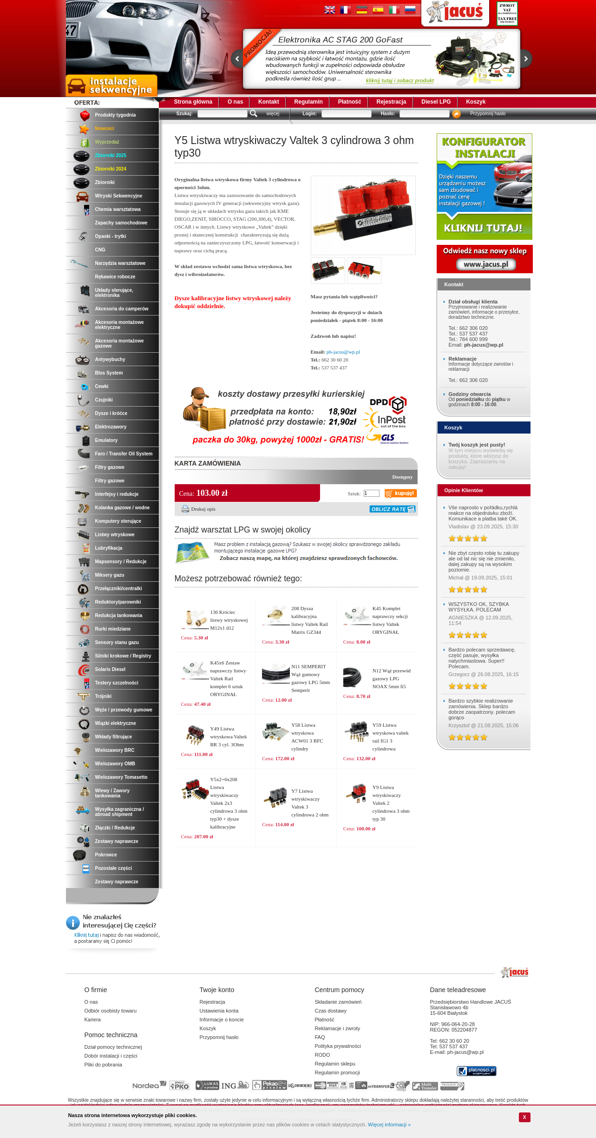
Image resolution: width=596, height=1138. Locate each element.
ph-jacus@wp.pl (343, 352)
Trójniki (103, 696)
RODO (322, 1055)
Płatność (349, 102)
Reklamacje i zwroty (337, 1028)
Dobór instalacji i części (111, 1056)
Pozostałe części (113, 868)
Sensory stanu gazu (117, 642)
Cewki (102, 386)
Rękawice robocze (115, 276)
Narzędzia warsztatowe (120, 263)
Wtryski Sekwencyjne (119, 195)
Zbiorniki (105, 182)
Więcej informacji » (389, 1124)
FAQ (320, 1037)
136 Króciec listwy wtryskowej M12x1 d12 (229, 620)
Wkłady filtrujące (113, 736)
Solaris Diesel (110, 669)
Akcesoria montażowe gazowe (119, 343)
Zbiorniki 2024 (110, 168)
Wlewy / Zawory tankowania (112, 793)
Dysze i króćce (111, 413)
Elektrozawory (111, 426)
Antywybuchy (110, 359)
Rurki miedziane (113, 628)
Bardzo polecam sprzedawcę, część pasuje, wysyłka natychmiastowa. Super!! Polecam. (482, 658)
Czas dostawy (331, 1010)
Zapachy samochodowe (121, 222)
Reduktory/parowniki (118, 602)
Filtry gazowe (109, 467)
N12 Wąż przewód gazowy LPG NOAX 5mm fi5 (392, 678)
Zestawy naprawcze (116, 841)
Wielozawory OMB (115, 763)
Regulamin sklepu (335, 1063)
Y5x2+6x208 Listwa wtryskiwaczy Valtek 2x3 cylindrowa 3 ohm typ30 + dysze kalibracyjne (229, 802)
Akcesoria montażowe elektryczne (119, 325)
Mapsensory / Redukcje (121, 561)
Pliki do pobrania (103, 1064)
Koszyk (475, 102)
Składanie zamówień (338, 1002)
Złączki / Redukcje (115, 827)
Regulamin (309, 102)
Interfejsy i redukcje (117, 494)
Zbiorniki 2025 (110, 155)
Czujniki (104, 399)
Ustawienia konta (219, 1010)
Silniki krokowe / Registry (123, 655)
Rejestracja (391, 102)
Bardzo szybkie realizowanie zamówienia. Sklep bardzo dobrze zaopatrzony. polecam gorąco (482, 709)
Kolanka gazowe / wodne (122, 507)
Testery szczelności (116, 682)
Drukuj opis (203, 509)
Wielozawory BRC (115, 750)
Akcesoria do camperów (122, 308)
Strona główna (193, 102)
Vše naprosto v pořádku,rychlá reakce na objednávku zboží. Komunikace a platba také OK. (483, 513)
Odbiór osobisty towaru (111, 1010)
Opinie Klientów (464, 490)
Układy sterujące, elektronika (114, 293)
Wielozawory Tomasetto (121, 777)
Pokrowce (106, 854)
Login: (309, 113)
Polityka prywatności (338, 1046)
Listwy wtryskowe (115, 534)
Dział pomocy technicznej (113, 1047)
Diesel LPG (436, 102)
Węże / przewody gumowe (123, 709)
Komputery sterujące (118, 521)
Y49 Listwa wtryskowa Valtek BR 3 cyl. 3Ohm (228, 736)
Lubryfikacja (109, 548)
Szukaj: (185, 113)
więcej (273, 113)
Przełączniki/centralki (118, 588)
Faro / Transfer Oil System (124, 453)
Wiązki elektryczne (115, 723)
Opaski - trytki (110, 236)
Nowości (104, 128)
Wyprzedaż (107, 142)
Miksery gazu (109, 575)
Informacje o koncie (222, 1019)
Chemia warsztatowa (118, 209)
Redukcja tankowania (119, 615)
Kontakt (268, 102)
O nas (235, 102)
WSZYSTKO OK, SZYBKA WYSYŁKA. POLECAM (479, 606)
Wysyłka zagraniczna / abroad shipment (119, 812)
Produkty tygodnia (115, 115)
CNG (100, 249)
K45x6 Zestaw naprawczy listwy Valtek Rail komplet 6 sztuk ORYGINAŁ (228, 678)
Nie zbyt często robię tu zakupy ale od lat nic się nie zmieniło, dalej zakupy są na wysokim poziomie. (484, 561)
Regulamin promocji (337, 1072)
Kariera (93, 1019)
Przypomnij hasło (487, 113)
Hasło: (388, 113)
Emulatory (106, 440)
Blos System (109, 372)
